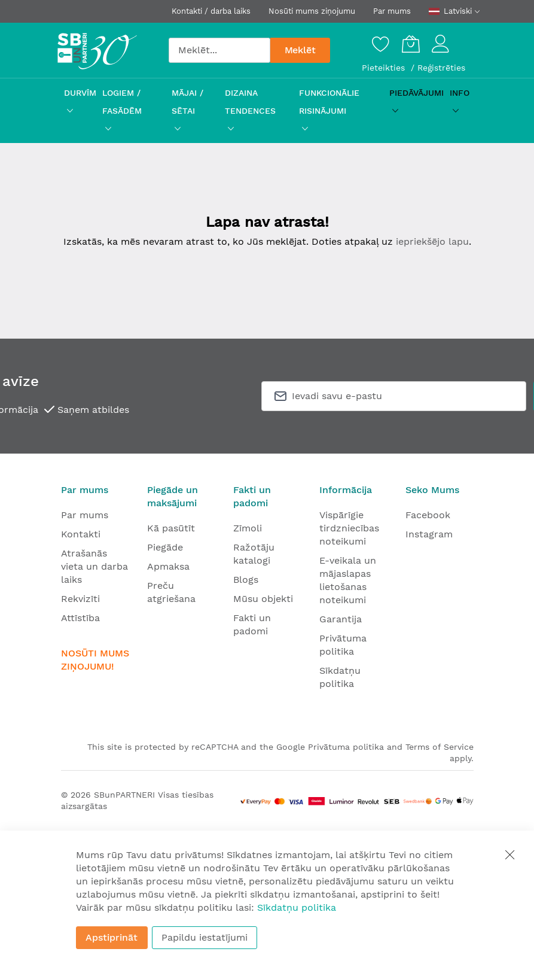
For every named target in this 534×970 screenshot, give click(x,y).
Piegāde (165, 547)
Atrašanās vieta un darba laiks (94, 566)
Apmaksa (168, 566)
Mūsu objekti (263, 598)
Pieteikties (385, 67)
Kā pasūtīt (171, 528)
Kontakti (80, 534)
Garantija (340, 619)
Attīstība (80, 618)
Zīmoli (247, 528)
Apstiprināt (112, 937)
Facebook (427, 515)
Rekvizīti (80, 598)
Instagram (429, 534)
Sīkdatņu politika (296, 907)
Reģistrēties (441, 67)
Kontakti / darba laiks (211, 11)
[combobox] (219, 50)
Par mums (392, 11)
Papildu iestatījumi (204, 937)
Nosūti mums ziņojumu (311, 11)
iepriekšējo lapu (432, 241)
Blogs (245, 579)
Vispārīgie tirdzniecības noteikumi (349, 528)
